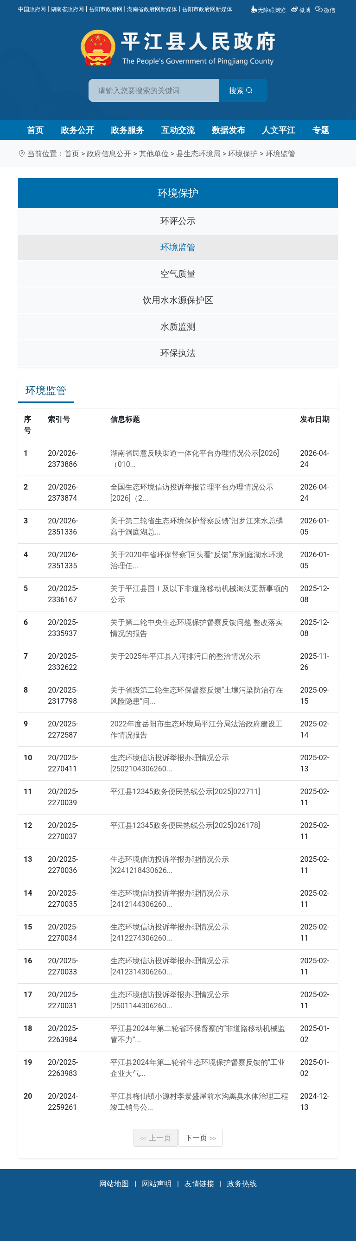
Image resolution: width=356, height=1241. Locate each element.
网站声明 (157, 1183)
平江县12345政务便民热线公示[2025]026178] (185, 825)
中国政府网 (32, 9)
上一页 (156, 1137)
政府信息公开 (109, 153)
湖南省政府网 (67, 9)
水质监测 (178, 326)
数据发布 (228, 130)
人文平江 (278, 130)
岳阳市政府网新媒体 (207, 9)
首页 (35, 130)
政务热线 (242, 1183)
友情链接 (199, 1183)
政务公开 (77, 130)
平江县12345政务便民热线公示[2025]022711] (185, 791)
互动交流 (178, 130)
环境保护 (243, 153)
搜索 (244, 90)
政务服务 (127, 130)
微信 (326, 10)
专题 (320, 130)
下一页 (200, 1137)
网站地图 (114, 1183)
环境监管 (280, 153)
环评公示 (178, 221)
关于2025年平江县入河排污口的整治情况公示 (185, 656)
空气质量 (178, 273)
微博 (301, 10)
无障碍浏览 (268, 10)
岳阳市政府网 (105, 9)
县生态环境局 (198, 153)
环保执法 (178, 353)
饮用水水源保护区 (178, 300)
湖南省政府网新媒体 (152, 9)
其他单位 (154, 153)
